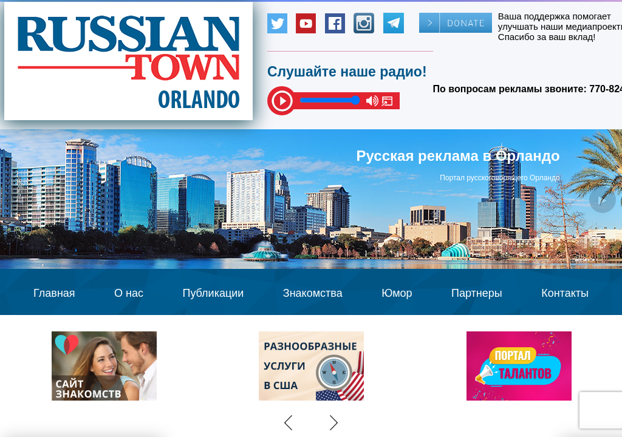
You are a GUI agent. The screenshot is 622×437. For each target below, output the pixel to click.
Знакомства (313, 293)
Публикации (213, 293)
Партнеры (476, 293)
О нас (128, 293)
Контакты (565, 293)
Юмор (396, 293)
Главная (54, 293)
